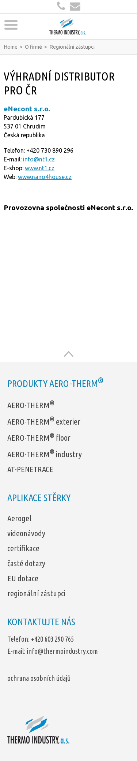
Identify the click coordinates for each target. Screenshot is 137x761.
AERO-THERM (30, 405)
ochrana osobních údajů (39, 678)
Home (11, 47)
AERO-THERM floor (39, 437)
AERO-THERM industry (44, 454)
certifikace (23, 548)
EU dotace (22, 578)
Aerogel (19, 518)
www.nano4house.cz (45, 177)
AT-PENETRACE (30, 469)
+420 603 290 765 (52, 639)
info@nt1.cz (39, 159)
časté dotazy (26, 563)
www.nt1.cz (39, 168)
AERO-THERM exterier (43, 421)
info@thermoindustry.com (62, 651)
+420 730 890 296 (49, 150)
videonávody (26, 533)
